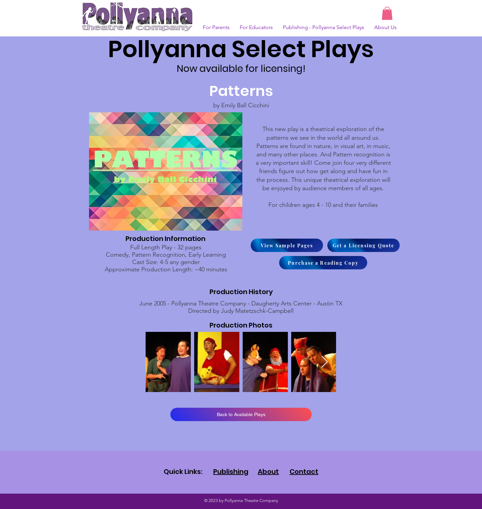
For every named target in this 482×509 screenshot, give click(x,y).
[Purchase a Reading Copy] (323, 262)
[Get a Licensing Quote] (363, 245)
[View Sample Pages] (287, 245)
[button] (387, 13)
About (268, 471)
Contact (304, 471)
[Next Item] (324, 362)
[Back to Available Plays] (241, 414)
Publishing (230, 471)
